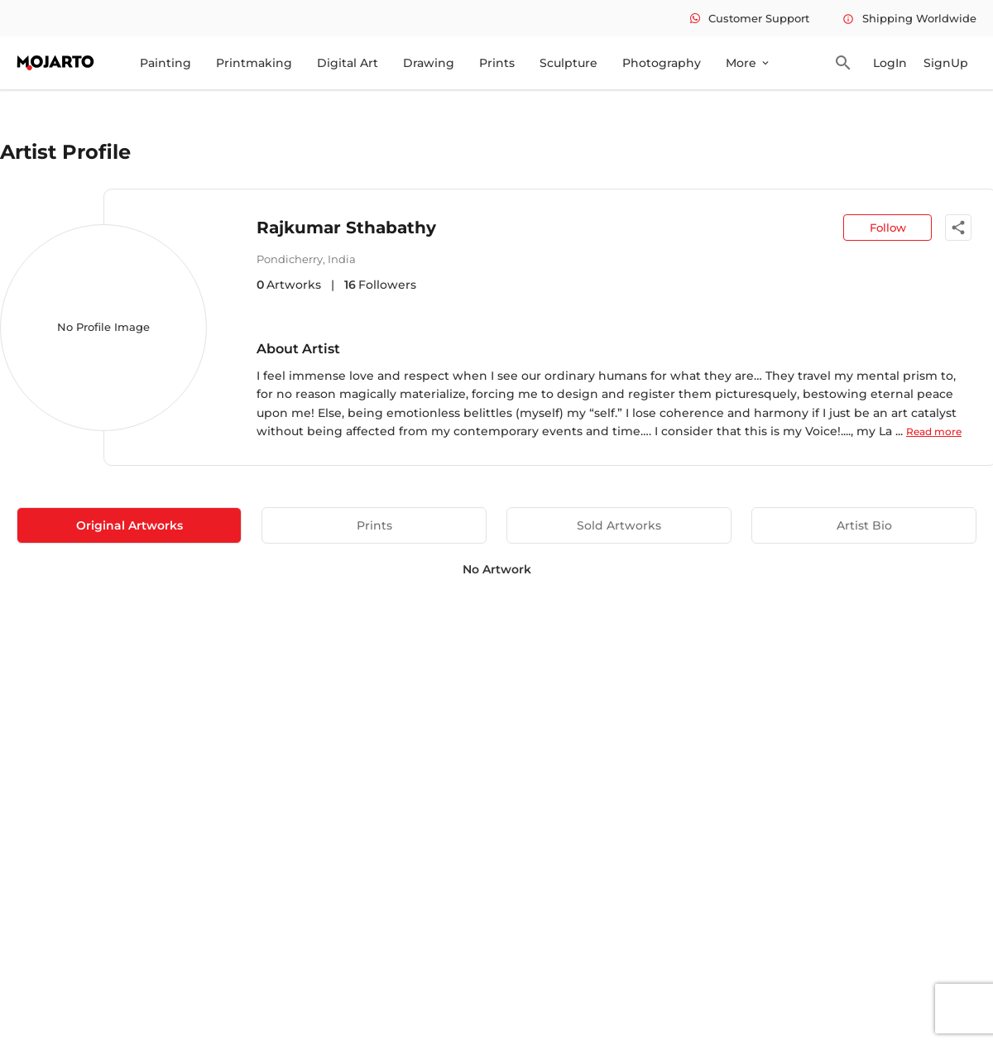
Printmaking (254, 62)
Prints (497, 62)
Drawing (428, 62)
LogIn (890, 62)
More (748, 62)
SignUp (945, 62)
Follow (888, 227)
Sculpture (568, 62)
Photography (661, 62)
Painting (165, 62)
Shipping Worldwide (909, 18)
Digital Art (347, 62)
